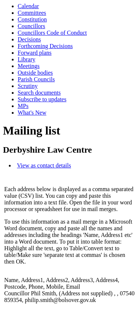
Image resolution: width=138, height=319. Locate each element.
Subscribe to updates (42, 99)
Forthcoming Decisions (45, 46)
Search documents (39, 92)
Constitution (32, 19)
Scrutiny (28, 86)
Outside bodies (35, 72)
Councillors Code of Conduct (52, 33)
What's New (32, 112)
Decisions (29, 39)
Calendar (28, 6)
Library (26, 59)
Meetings (29, 66)
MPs (23, 106)
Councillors (31, 26)
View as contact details (44, 165)
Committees (32, 13)
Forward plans (35, 53)
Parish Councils (36, 79)
